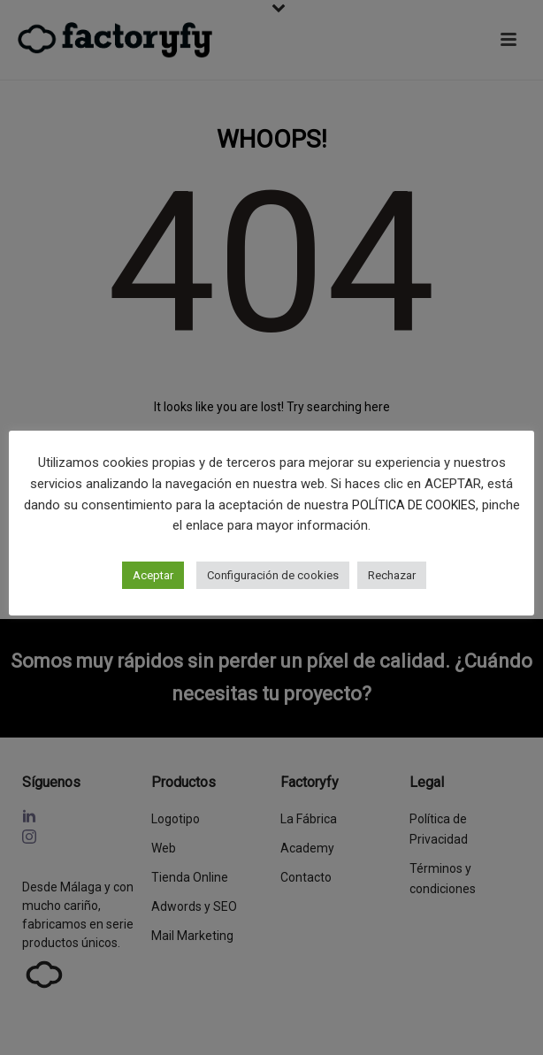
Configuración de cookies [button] (273, 575)
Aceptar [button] (153, 575)
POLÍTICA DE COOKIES (414, 505)
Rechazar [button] (392, 575)
